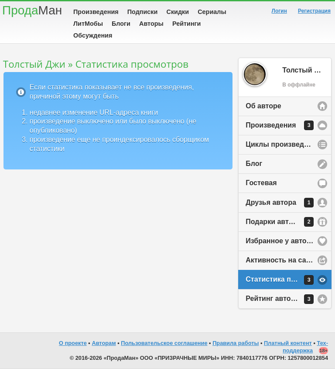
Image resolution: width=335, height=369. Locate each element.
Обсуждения (92, 35)
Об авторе (263, 106)
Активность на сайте (282, 260)
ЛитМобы (88, 23)
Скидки (178, 11)
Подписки (142, 11)
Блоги (121, 23)
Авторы (151, 23)
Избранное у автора (280, 241)
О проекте (73, 343)
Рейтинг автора (280, 299)
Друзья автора (280, 202)
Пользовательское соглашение (164, 343)
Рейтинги (186, 23)
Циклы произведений (283, 144)
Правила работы (235, 343)
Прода (32, 10)
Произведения (96, 11)
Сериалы (212, 11)
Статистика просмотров (287, 280)
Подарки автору (280, 222)
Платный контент (288, 343)
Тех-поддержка (305, 347)
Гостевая (261, 182)
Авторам (104, 343)
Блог (254, 163)
